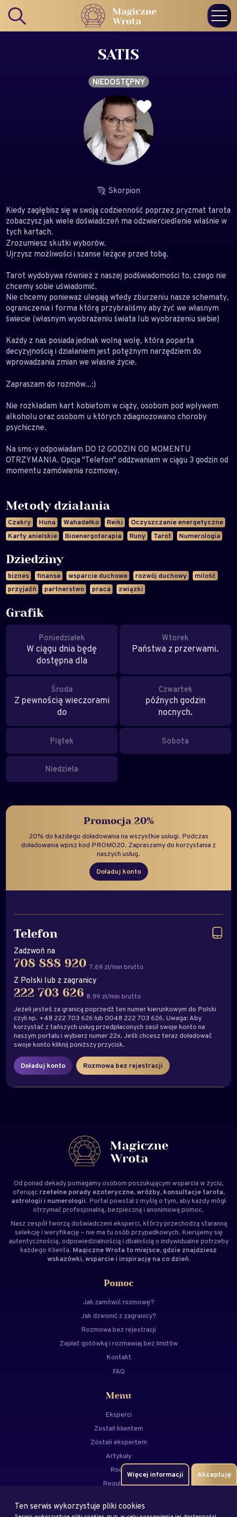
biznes (18, 575)
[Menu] (219, 15)
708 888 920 (50, 964)
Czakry (19, 521)
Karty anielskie (32, 535)
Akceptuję (214, 1474)
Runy (137, 535)
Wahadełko (81, 521)
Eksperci (118, 1414)
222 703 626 (49, 993)
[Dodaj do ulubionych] (144, 106)
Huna (47, 521)
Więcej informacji (155, 1474)
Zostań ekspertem (118, 1441)
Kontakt (118, 1356)
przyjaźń (22, 588)
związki (130, 588)
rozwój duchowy (161, 575)
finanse (48, 575)
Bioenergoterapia (93, 535)
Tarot (162, 535)
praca (101, 588)
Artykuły (118, 1455)
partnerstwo (64, 588)
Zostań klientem (118, 1428)
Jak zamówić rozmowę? (118, 1301)
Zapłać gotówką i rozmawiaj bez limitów (118, 1343)
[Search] (18, 15)
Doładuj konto (118, 871)
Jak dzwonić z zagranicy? (118, 1315)
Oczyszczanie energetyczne (177, 521)
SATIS (118, 55)
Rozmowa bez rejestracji (123, 1065)
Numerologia (199, 535)
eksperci (127, 1223)
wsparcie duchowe (97, 575)
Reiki (115, 521)
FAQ (119, 1371)
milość (205, 575)
